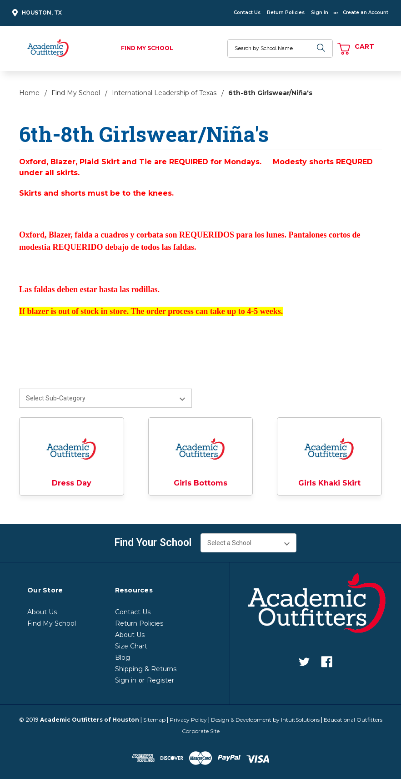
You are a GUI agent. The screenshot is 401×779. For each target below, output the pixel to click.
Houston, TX (36, 13)
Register (160, 680)
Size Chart (131, 646)
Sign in (125, 680)
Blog (122, 657)
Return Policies (286, 12)
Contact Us (247, 12)
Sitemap (154, 719)
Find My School (147, 48)
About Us (42, 612)
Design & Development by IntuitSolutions (265, 719)
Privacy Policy (188, 719)
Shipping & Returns (145, 669)
